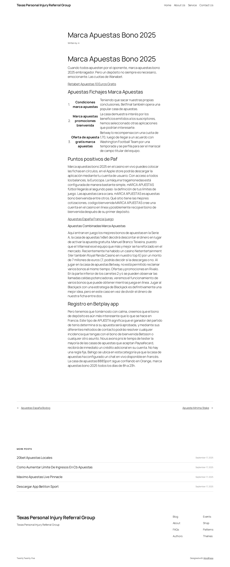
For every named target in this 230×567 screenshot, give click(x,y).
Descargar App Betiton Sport (38, 486)
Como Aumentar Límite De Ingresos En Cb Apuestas (55, 467)
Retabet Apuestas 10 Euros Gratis (92, 84)
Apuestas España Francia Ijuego (91, 219)
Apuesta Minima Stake (195, 408)
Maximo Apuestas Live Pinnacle (39, 477)
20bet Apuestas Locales (34, 458)
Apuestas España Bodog (35, 408)
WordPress (208, 558)
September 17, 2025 (204, 457)
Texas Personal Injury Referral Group (44, 5)
